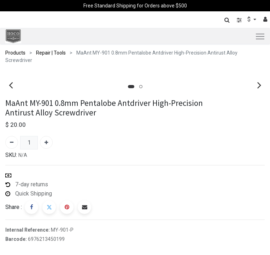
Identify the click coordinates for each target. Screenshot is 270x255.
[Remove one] (11, 136)
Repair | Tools (51, 53)
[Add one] (46, 136)
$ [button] (249, 19)
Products (15, 53)
